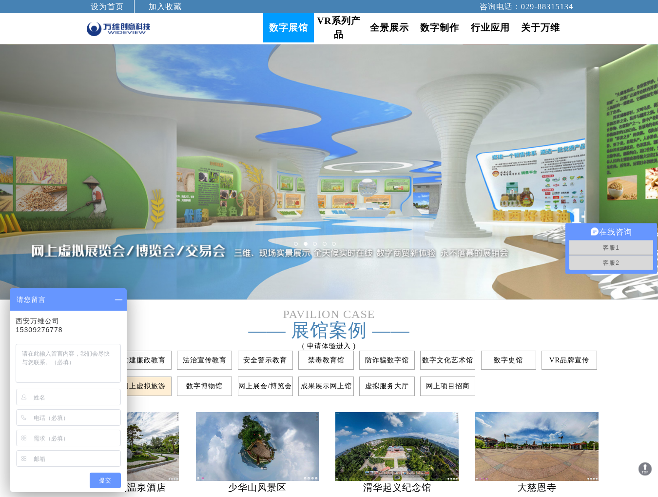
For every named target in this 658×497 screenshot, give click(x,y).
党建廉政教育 (144, 360)
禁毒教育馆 (326, 360)
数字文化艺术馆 (447, 360)
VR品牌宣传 (569, 360)
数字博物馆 (204, 386)
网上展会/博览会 (265, 386)
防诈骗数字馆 (387, 360)
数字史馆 (508, 360)
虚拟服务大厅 (387, 386)
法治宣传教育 (205, 360)
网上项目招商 (448, 386)
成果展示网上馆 (326, 386)
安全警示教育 (265, 360)
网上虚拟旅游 (144, 386)
